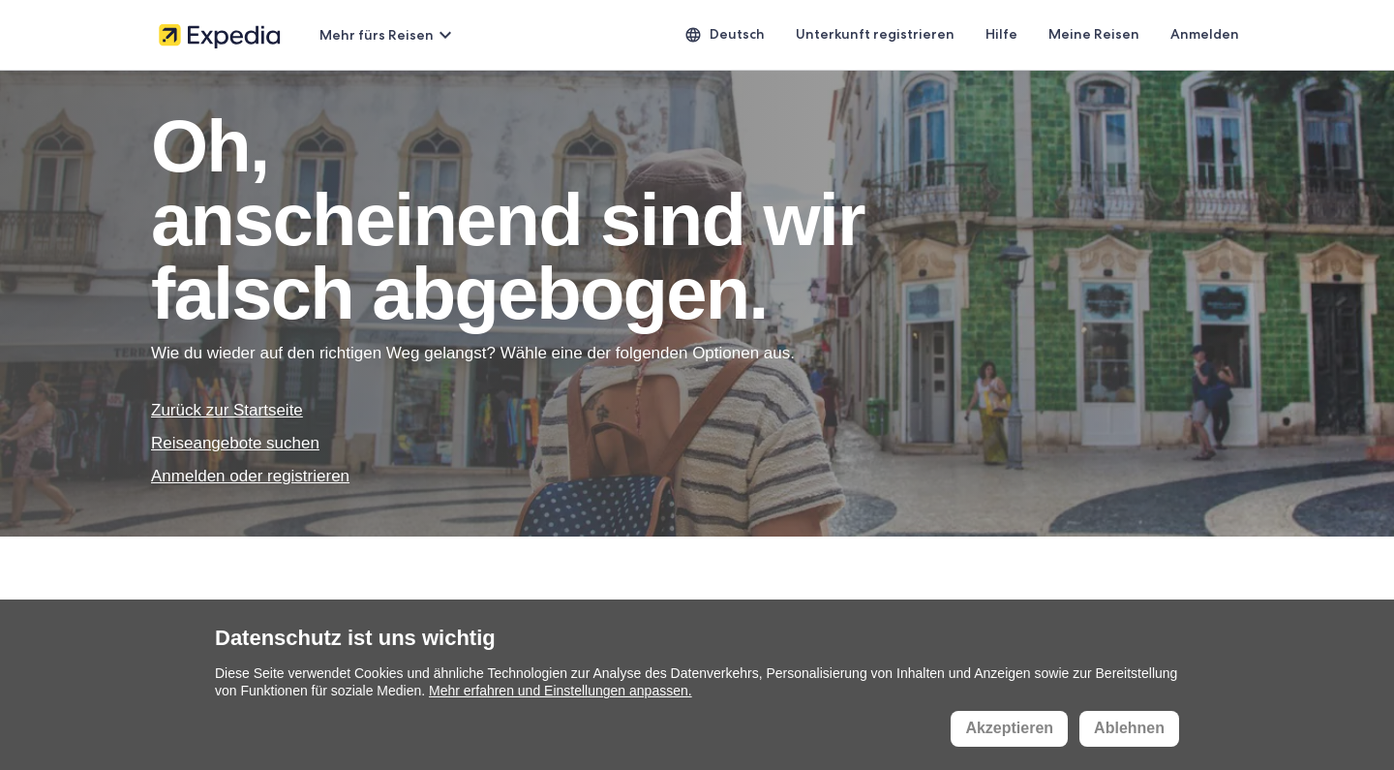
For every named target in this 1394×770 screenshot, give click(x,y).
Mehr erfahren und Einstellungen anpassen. (560, 690)
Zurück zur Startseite (227, 410)
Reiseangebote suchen (235, 443)
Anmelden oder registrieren (250, 476)
